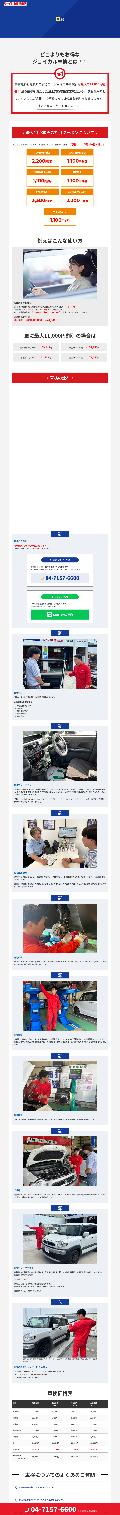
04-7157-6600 (60, 577)
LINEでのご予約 (60, 614)
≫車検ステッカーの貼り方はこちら (28, 1291)
